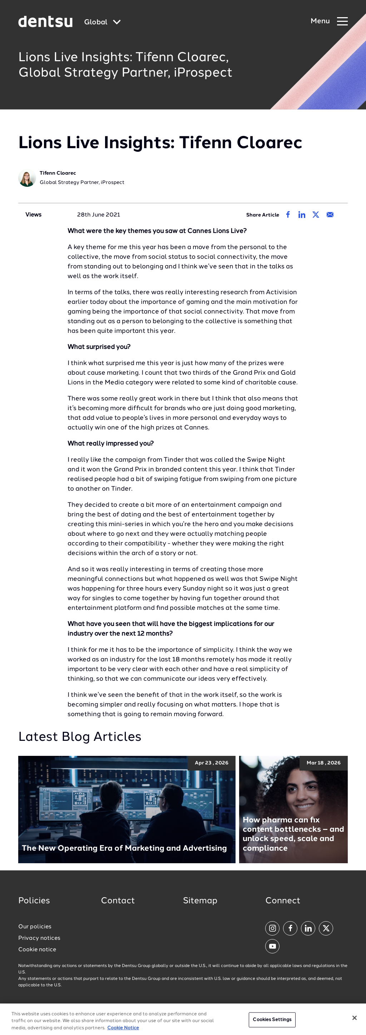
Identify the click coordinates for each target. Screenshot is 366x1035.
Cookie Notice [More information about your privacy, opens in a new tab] (123, 1031)
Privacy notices (39, 938)
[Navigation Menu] (329, 21)
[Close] (354, 1021)
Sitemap (200, 901)
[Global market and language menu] (102, 23)
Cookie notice (37, 950)
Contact (118, 901)
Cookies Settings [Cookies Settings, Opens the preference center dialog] (272, 1023)
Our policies (34, 927)
